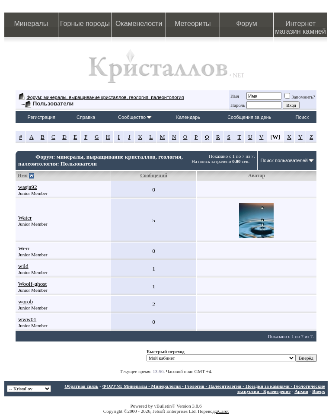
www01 (27, 319)
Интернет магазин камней (300, 27)
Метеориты (193, 23)
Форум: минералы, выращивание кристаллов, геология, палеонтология (105, 97)
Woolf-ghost (32, 284)
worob (25, 301)
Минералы (31, 23)
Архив (301, 391)
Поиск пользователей (284, 160)
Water (25, 217)
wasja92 (27, 187)
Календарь (188, 117)
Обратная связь (81, 386)
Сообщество (135, 117)
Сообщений (153, 175)
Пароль (237, 105)
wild (23, 266)
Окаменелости (138, 23)
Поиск (302, 117)
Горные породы (85, 23)
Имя (234, 96)
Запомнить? (299, 96)
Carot (223, 411)
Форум (246, 23)
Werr (23, 248)
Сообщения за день (249, 117)
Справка (86, 117)
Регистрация (41, 117)
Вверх (318, 391)
